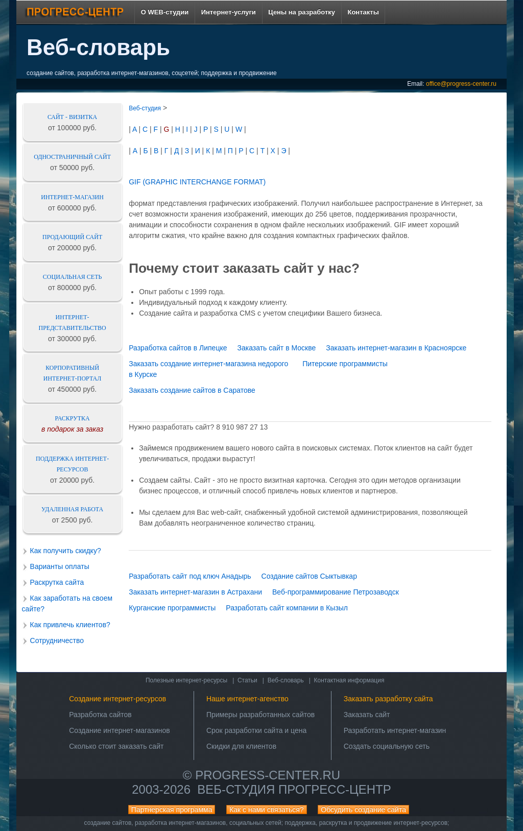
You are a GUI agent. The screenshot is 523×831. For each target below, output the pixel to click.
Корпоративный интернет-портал (72, 373)
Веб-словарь (286, 680)
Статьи (247, 680)
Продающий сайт (72, 237)
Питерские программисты (345, 364)
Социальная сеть (72, 276)
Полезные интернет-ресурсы (186, 680)
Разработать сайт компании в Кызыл (287, 608)
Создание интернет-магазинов (119, 730)
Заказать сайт (367, 714)
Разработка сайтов (100, 714)
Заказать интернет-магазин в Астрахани (195, 592)
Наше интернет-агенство (247, 699)
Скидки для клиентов (241, 746)
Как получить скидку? (65, 551)
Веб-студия (145, 108)
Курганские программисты (172, 608)
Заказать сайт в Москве (276, 348)
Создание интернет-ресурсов (117, 699)
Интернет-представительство (72, 322)
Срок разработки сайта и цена (256, 730)
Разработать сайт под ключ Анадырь (190, 576)
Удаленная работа (72, 509)
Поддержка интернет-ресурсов (72, 464)
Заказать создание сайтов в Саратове (192, 390)
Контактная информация (349, 680)
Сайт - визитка (72, 117)
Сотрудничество (57, 640)
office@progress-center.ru (461, 83)
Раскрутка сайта (57, 582)
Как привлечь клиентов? (70, 625)
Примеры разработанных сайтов (260, 714)
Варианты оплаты (59, 566)
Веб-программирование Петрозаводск (335, 592)
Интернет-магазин (72, 197)
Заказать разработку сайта (388, 699)
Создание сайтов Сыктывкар (309, 576)
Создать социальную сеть (387, 746)
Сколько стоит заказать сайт (116, 746)
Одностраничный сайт (72, 156)
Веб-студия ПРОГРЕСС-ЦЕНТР (294, 789)
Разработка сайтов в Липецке (178, 348)
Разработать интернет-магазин (395, 730)
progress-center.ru (267, 775)
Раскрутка (72, 418)
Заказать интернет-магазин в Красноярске (396, 348)
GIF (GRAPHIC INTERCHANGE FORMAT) (197, 182)
